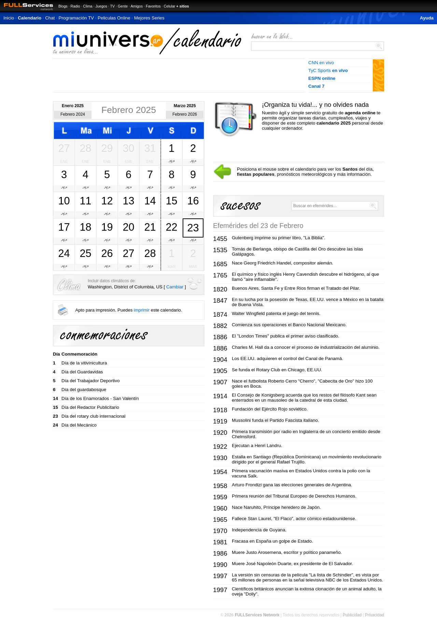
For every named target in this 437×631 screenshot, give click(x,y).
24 (64, 253)
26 (107, 253)
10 (64, 200)
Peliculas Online (114, 17)
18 (85, 227)
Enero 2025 (73, 105)
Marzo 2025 (185, 105)
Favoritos (153, 6)
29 (107, 148)
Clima (87, 6)
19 (107, 227)
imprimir (142, 310)
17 (64, 227)
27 (64, 148)
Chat (50, 17)
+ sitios (182, 6)
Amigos (136, 6)
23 (193, 227)
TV (112, 6)
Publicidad (352, 615)
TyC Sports (328, 70)
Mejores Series (149, 17)
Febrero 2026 (184, 114)
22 (171, 227)
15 (171, 200)
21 (150, 227)
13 (128, 200)
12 (107, 200)
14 (150, 200)
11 (85, 200)
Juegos (101, 6)
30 (128, 148)
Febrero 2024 (72, 114)
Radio (75, 6)
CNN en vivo (321, 62)
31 (150, 148)
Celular (169, 6)
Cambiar (174, 286)
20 (128, 227)
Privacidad (374, 615)
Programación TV (76, 17)
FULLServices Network (257, 615)
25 (85, 253)
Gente (123, 6)
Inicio (8, 17)
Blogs (63, 6)
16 (193, 200)
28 (85, 148)
